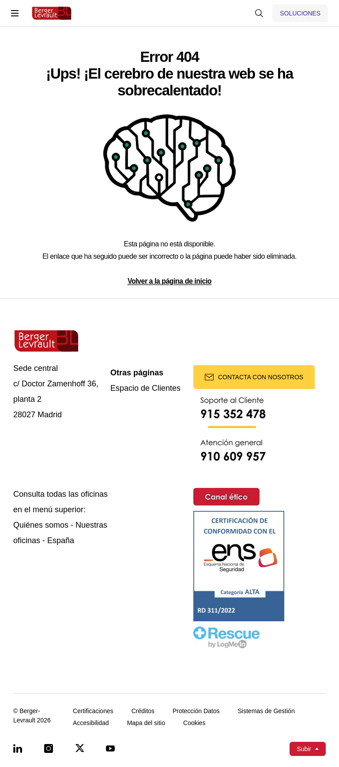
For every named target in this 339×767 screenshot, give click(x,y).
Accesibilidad (91, 723)
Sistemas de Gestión (266, 711)
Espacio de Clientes (145, 388)
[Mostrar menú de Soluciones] (300, 13)
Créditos (143, 711)
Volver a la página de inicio (169, 281)
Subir (304, 748)
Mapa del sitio (146, 723)
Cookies (194, 723)
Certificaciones (93, 711)
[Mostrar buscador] (259, 13)
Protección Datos (196, 711)
